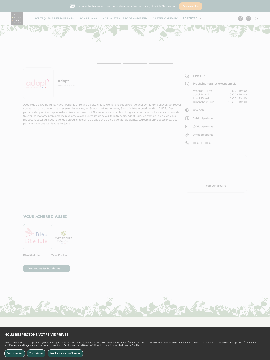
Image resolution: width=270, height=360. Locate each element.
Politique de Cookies (129, 345)
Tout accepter (14, 353)
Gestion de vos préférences (65, 353)
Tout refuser (36, 353)
